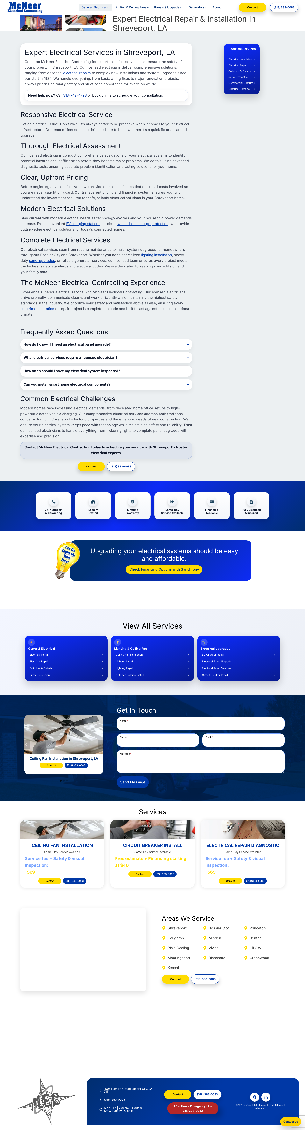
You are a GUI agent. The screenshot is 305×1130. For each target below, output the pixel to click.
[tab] (61, 781)
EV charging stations (83, 224)
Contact (252, 7)
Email (209, 737)
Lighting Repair (125, 668)
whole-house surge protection (142, 224)
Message (125, 753)
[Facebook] (254, 1097)
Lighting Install (124, 661)
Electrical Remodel (239, 88)
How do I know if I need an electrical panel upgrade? (67, 344)
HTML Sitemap (276, 1105)
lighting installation (156, 255)
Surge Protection (238, 76)
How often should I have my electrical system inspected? (72, 371)
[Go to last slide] (26, 744)
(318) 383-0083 (284, 7)
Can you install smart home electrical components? (67, 384)
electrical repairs (77, 73)
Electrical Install (39, 654)
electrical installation (37, 309)
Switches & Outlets (239, 71)
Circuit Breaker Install (215, 674)
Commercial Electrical (241, 82)
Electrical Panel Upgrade (216, 661)
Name (124, 720)
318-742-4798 (75, 95)
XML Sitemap (260, 1105)
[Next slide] (101, 744)
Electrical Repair (237, 65)
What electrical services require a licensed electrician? (70, 357)
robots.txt (260, 1108)
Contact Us (290, 1121)
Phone (124, 737)
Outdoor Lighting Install (130, 674)
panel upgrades (42, 261)
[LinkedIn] (265, 1097)
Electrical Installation (240, 59)
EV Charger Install (213, 654)
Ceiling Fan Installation (129, 654)
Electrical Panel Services (216, 668)
